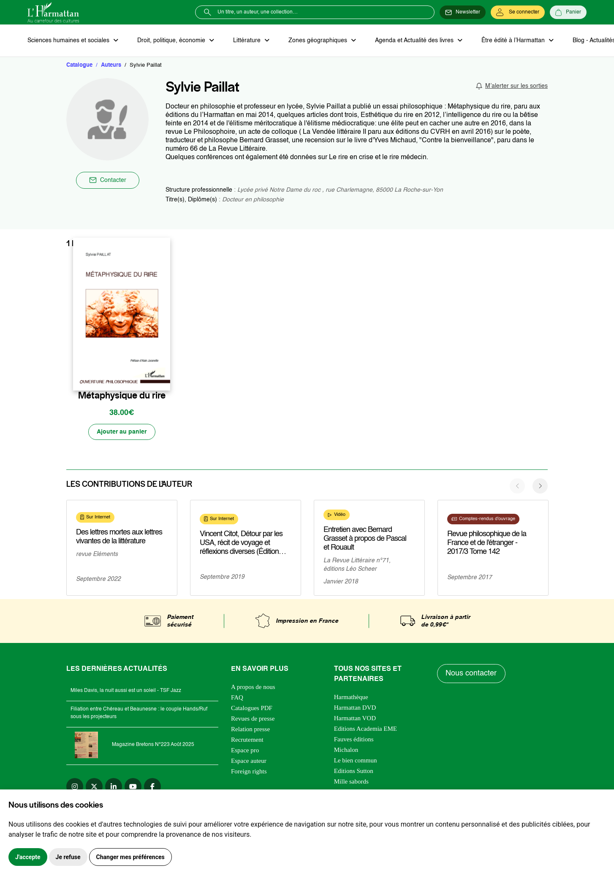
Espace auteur (248, 761)
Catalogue (79, 65)
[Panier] (568, 12)
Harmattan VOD (355, 718)
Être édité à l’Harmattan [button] (511, 40)
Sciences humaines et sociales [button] (69, 40)
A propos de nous (253, 687)
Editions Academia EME (365, 729)
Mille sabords (351, 781)
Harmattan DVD (355, 708)
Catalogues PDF (251, 708)
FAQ (237, 697)
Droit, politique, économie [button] (171, 40)
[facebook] (152, 786)
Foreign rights (249, 771)
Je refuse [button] (68, 857)
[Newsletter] (463, 12)
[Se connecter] (518, 12)
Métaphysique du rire (122, 395)
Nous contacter (471, 674)
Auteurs (111, 65)
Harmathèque (351, 697)
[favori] (165, 377)
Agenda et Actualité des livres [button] (413, 40)
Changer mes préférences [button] (130, 857)
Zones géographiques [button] (317, 40)
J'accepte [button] (28, 857)
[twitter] (94, 786)
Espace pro (245, 750)
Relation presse (250, 729)
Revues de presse (252, 719)
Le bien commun (355, 760)
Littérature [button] (246, 40)
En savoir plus (104, 566)
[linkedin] (113, 786)
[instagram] (74, 786)
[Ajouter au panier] (121, 432)
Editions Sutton (353, 771)
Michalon (346, 750)
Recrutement (247, 740)
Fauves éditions (354, 739)
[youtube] (133, 786)
